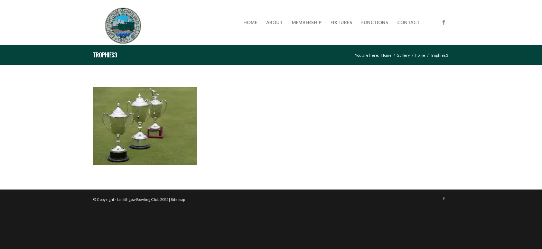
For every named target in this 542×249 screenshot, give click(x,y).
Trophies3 (105, 55)
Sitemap (178, 199)
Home (386, 55)
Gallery (403, 55)
